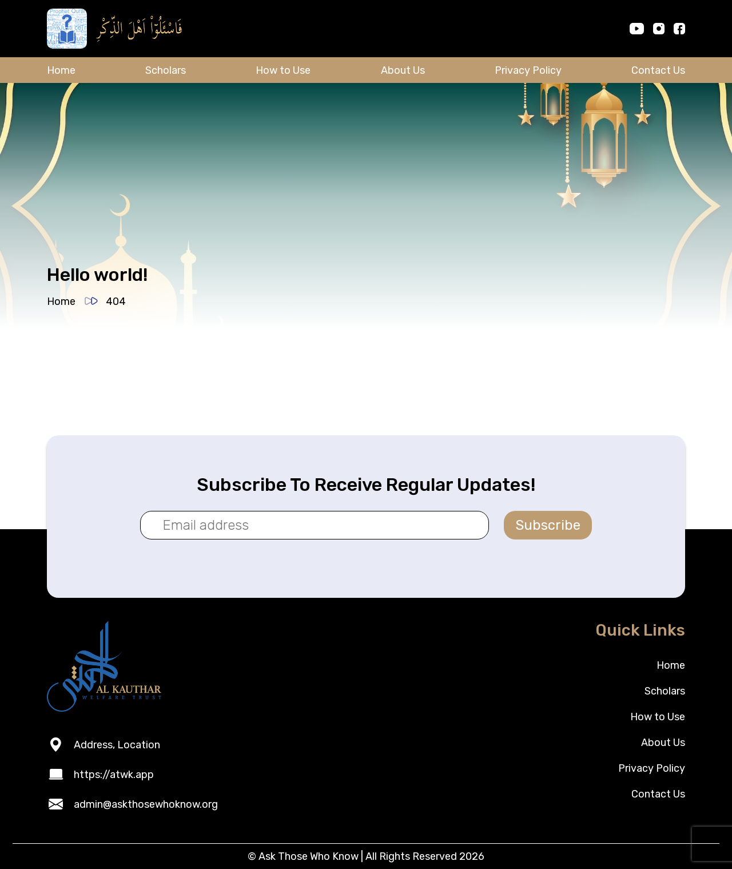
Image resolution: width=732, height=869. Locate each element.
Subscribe (547, 525)
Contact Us (658, 70)
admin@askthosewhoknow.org (146, 804)
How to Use (283, 70)
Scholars (165, 70)
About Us (403, 70)
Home (61, 70)
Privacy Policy (528, 70)
